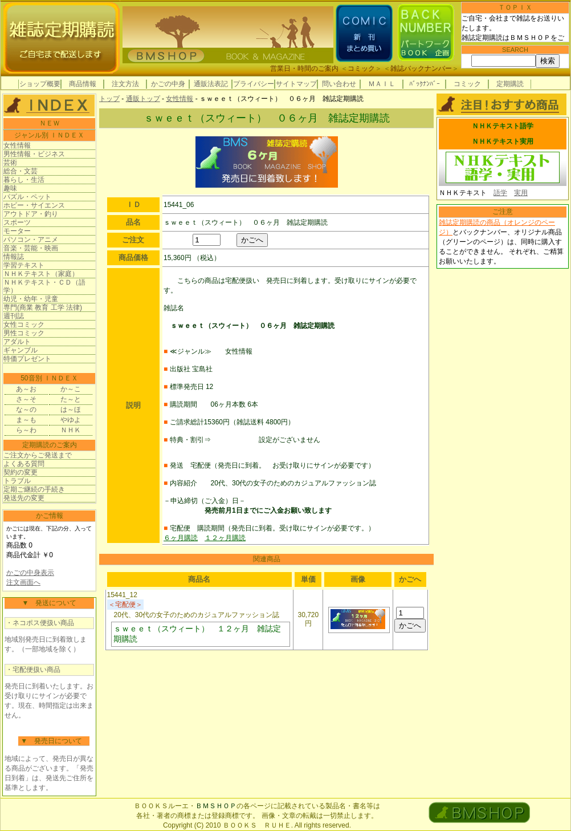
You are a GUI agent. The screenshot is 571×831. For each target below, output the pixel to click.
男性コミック (23, 333)
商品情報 (82, 84)
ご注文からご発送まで (37, 455)
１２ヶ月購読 (225, 538)
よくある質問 (23, 464)
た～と (70, 399)
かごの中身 (168, 84)
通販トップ (143, 99)
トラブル (17, 481)
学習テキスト (23, 265)
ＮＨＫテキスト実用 (502, 141)
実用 (521, 193)
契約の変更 (20, 472)
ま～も (26, 420)
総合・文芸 (20, 171)
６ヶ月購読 (181, 538)
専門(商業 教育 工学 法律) (42, 307)
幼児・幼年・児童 (30, 299)
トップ (109, 99)
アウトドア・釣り (30, 214)
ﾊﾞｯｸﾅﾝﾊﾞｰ (424, 84)
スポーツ (17, 222)
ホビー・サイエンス (34, 205)
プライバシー (253, 84)
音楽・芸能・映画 (30, 248)
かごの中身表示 (30, 573)
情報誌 (13, 257)
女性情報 (17, 145)
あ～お (26, 389)
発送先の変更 (23, 498)
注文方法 (125, 84)
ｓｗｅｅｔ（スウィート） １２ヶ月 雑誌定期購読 (197, 633)
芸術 (10, 163)
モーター (17, 231)
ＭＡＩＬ (381, 84)
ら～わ (26, 430)
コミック (361, 68)
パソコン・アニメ (30, 240)
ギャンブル (20, 350)
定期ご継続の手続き (34, 489)
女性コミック (23, 325)
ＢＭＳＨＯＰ (215, 806)
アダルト (17, 342)
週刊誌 (13, 316)
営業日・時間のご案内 (304, 68)
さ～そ (26, 399)
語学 (500, 193)
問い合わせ (339, 84)
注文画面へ (23, 582)
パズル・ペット (27, 197)
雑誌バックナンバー (421, 68)
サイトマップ (296, 84)
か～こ (70, 389)
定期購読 (510, 84)
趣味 (10, 188)
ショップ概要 (39, 84)
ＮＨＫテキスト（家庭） (41, 274)
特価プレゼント (27, 359)
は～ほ (70, 410)
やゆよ (70, 420)
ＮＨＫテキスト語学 (502, 126)
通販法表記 (211, 84)
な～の (26, 410)
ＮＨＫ (70, 430)
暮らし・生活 (23, 180)
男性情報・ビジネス (34, 154)
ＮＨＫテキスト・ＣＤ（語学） (44, 286)
